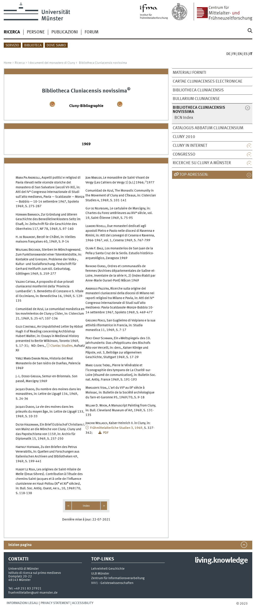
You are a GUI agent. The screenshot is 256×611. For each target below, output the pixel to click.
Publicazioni (64, 32)
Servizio (12, 45)
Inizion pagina (20, 545)
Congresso (184, 154)
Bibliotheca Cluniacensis (198, 90)
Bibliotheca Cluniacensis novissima (103, 62)
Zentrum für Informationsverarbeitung (118, 578)
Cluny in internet (190, 146)
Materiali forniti (189, 73)
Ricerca (20, 62)
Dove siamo (56, 45)
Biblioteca (33, 45)
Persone (36, 32)
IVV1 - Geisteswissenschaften (112, 583)
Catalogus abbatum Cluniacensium (208, 128)
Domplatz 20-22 (20, 576)
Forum (91, 32)
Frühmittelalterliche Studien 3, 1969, (116, 428)
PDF (105, 433)
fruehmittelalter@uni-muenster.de (33, 593)
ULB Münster (100, 573)
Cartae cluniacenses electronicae (207, 81)
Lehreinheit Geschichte (108, 569)
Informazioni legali (22, 603)
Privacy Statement (55, 603)
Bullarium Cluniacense (196, 99)
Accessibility (82, 603)
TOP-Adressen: (193, 175)
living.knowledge (221, 561)
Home (7, 62)
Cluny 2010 (184, 137)
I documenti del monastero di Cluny (51, 62)
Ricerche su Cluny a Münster (202, 163)
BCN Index (183, 118)
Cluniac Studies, (61, 346)
